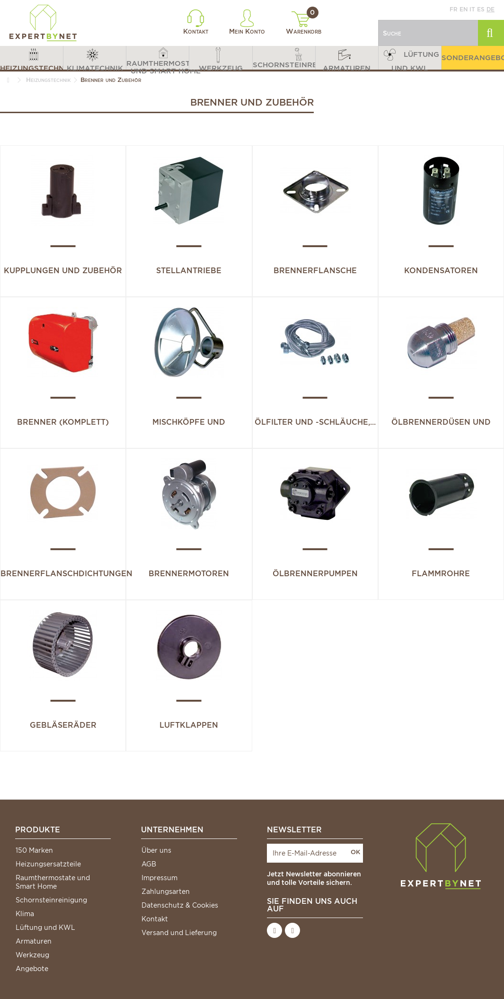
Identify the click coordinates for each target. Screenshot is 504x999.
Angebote (32, 968)
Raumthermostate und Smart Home (53, 882)
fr (454, 9)
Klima (25, 914)
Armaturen (34, 941)
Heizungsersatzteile (48, 864)
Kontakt (195, 22)
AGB (148, 864)
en (464, 9)
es (481, 9)
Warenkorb (303, 23)
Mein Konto (247, 22)
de (490, 9)
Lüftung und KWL (45, 927)
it (472, 9)
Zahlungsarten (165, 891)
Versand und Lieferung (179, 933)
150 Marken (34, 850)
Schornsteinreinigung (51, 900)
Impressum (159, 878)
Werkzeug (32, 955)
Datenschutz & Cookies (179, 905)
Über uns (156, 850)
